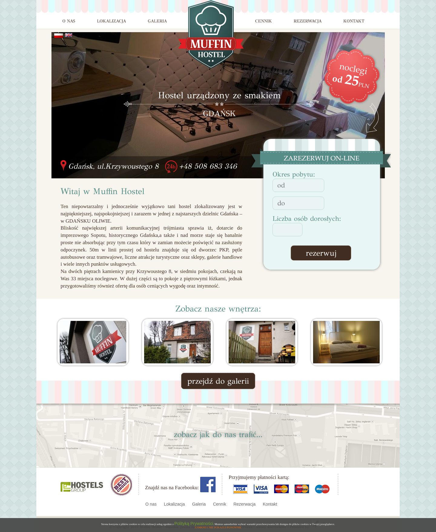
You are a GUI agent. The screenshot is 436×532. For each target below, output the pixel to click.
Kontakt (270, 504)
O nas (151, 504)
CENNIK (263, 21)
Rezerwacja (245, 504)
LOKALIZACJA (111, 21)
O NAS (68, 21)
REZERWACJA (308, 21)
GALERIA (157, 21)
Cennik (220, 504)
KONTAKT (353, 21)
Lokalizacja (175, 504)
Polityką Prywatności (193, 523)
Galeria (199, 504)
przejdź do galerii (218, 381)
